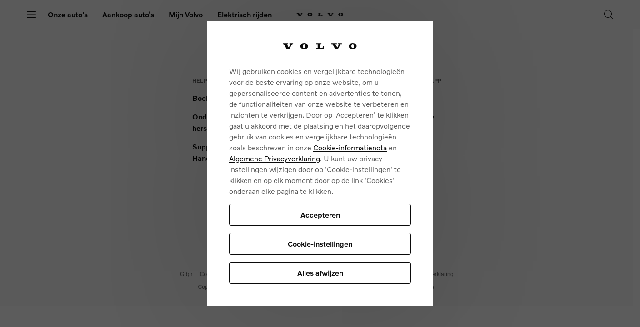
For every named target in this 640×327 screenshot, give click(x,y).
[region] (320, 163)
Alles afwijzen (320, 272)
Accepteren (320, 214)
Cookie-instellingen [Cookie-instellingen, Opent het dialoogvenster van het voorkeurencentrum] (320, 243)
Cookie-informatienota (350, 147)
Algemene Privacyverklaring (274, 158)
